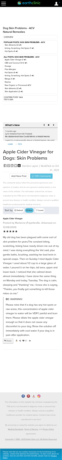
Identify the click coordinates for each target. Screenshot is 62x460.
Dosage (8, 66)
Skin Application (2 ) (14, 91)
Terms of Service (31, 429)
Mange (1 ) (10, 79)
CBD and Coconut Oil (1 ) (16, 63)
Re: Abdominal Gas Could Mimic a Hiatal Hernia (27, 136)
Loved (39, 210)
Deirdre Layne (30, 166)
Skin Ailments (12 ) (13, 45)
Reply (7, 341)
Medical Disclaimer (15, 429)
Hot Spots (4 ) (11, 51)
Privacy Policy (48, 429)
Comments (41, 176)
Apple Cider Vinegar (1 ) (15, 60)
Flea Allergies (10, 69)
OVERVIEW (8, 37)
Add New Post (18, 176)
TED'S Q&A (8, 99)
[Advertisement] (31, 18)
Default (18, 210)
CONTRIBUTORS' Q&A (13, 97)
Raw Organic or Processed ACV (18, 85)
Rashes (8, 82)
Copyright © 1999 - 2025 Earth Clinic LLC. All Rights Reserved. (31, 439)
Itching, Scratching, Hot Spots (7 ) (19, 48)
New (29, 210)
